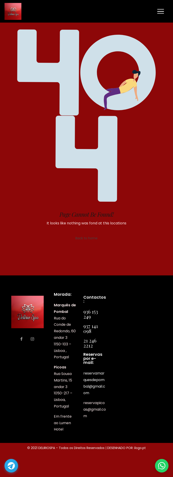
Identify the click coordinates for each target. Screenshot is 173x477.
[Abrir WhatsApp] (161, 465)
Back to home (86, 238)
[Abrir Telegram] (11, 465)
